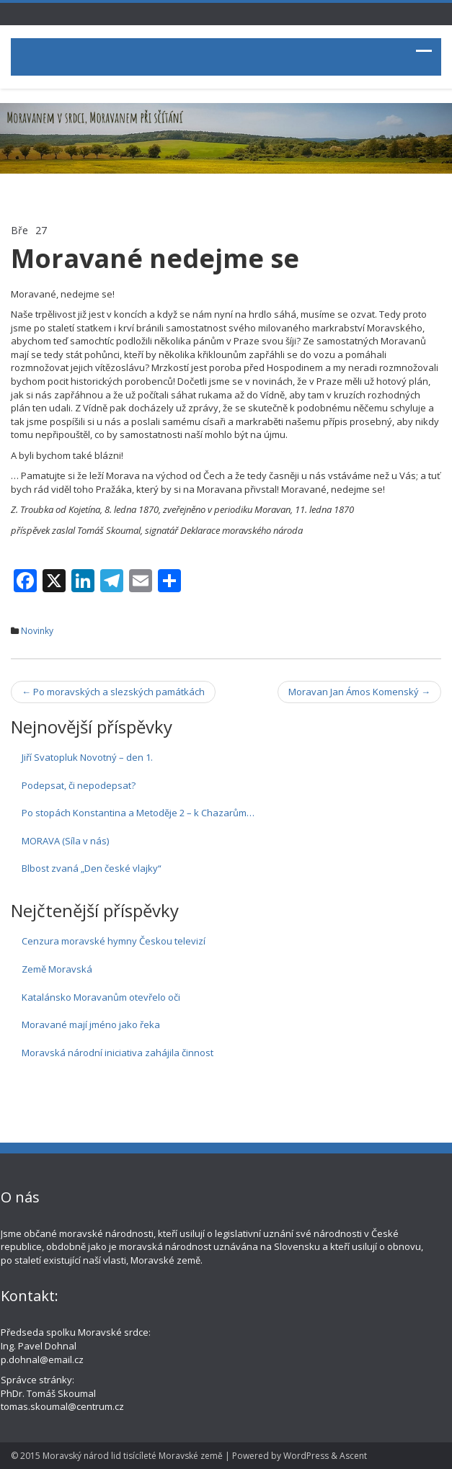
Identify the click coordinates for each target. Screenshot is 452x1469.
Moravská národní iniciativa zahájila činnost (117, 1052)
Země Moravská (57, 969)
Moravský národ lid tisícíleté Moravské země (133, 1456)
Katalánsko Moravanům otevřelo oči (101, 997)
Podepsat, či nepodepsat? (79, 785)
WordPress (306, 1456)
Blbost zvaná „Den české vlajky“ (91, 868)
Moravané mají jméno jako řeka (91, 1024)
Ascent (353, 1456)
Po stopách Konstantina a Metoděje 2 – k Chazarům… (138, 812)
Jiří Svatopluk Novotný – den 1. (87, 757)
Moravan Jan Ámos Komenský (359, 691)
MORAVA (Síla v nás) (65, 840)
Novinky (37, 631)
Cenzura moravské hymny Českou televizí (113, 940)
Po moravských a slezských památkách (113, 691)
